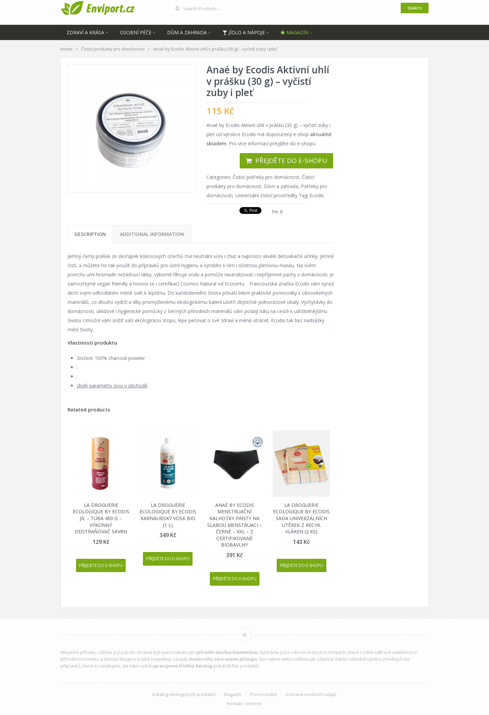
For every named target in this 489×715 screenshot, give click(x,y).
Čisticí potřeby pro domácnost (266, 177)
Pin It (277, 211)
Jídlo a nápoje (243, 32)
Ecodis (317, 195)
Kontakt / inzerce (244, 703)
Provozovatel (263, 694)
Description (90, 234)
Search (415, 8)
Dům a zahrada (187, 32)
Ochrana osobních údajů (310, 694)
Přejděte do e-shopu (291, 160)
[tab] (90, 234)
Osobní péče (135, 32)
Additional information (152, 234)
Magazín (294, 32)
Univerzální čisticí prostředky (266, 195)
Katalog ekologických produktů (184, 694)
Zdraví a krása (85, 32)
